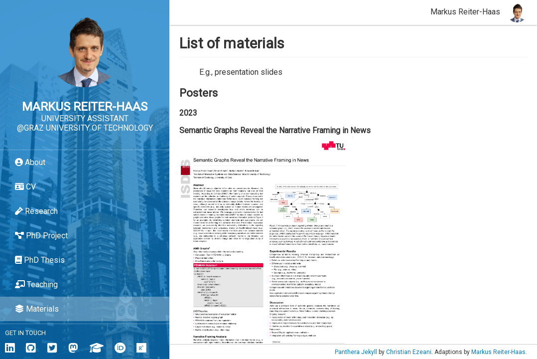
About (30, 162)
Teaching (36, 284)
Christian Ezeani (408, 352)
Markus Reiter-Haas (498, 352)
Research (36, 211)
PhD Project (41, 235)
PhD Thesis (40, 260)
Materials (37, 309)
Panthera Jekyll (356, 352)
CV (25, 186)
